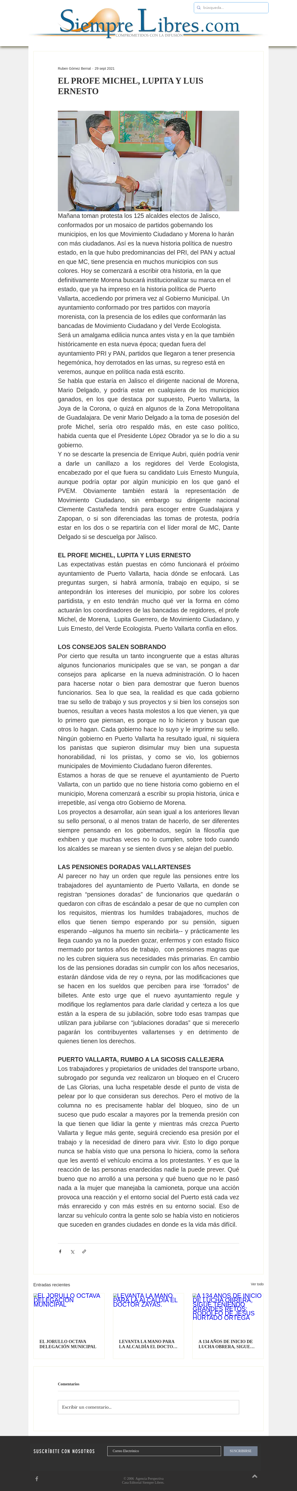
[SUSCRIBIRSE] (241, 1451)
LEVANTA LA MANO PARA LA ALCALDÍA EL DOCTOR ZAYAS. (147, 1344)
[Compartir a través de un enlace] (84, 1251)
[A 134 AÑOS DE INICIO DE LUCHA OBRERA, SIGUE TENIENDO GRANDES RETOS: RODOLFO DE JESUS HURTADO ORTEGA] (228, 1313)
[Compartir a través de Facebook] (60, 1251)
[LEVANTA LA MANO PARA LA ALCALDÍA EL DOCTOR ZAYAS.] (148, 1313)
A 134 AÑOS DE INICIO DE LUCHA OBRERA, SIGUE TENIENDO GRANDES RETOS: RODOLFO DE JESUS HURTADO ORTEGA (226, 1344)
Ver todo (257, 1284)
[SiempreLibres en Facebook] (37, 1479)
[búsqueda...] (230, 7)
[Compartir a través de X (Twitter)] (72, 1251)
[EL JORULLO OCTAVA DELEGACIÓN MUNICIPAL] (69, 1313)
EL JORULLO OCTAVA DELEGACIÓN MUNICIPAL (67, 1344)
